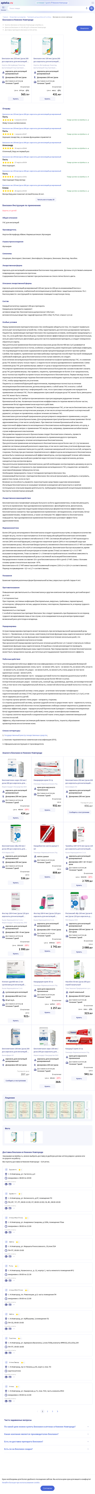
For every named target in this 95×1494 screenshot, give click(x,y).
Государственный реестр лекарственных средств (25, 735)
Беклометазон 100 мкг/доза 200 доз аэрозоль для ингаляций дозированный (15, 1050)
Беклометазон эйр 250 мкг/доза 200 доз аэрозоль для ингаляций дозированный (13, 848)
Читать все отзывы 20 (45, 199)
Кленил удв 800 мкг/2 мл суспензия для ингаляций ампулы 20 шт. (13, 983)
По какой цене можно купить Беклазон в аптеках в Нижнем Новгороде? (47, 1426)
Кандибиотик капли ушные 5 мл (46, 847)
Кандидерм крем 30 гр (43, 981)
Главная (5, 17)
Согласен (47, 1488)
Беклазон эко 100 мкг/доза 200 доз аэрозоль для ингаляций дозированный (47, 60)
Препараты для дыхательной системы (39, 17)
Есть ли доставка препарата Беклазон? (47, 1441)
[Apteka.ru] (7, 2)
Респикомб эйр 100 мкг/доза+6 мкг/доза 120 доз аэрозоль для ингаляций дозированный (78, 915)
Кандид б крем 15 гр (74, 1048)
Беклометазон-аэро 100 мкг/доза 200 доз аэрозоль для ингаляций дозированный (46, 1050)
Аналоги (84, 28)
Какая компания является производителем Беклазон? (47, 1434)
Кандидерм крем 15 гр (43, 780)
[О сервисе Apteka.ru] (93, 3)
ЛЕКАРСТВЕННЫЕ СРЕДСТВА (18, 17)
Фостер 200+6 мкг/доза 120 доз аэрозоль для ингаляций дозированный (47, 915)
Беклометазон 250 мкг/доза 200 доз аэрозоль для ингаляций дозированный (79, 782)
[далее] (87, 1110)
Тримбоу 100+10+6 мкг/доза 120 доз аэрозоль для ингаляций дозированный (79, 848)
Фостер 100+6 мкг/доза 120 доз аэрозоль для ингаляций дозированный (15, 915)
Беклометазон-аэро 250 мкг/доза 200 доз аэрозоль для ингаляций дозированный (14, 782)
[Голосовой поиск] (87, 8)
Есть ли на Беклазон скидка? (47, 1449)
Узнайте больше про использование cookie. (21, 1482)
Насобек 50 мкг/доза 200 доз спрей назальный (77, 983)
